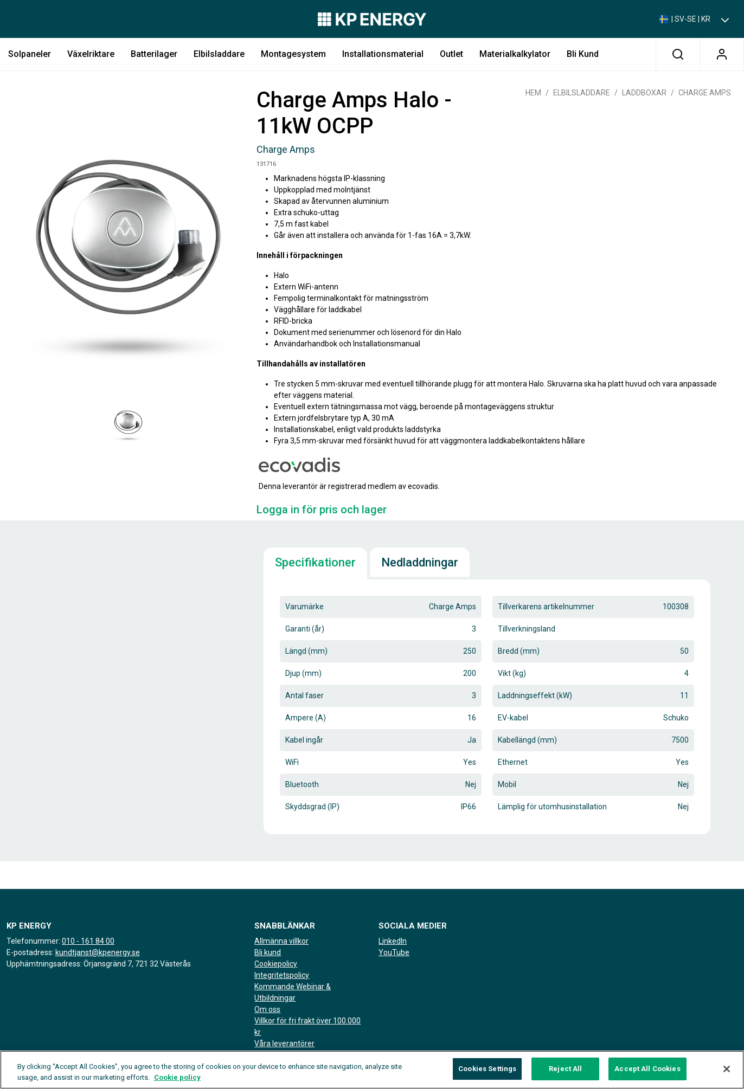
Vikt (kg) (512, 673)
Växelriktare (90, 54)
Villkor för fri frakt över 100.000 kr (307, 1026)
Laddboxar (644, 92)
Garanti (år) (304, 628)
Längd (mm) (306, 651)
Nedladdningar (419, 562)
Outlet (451, 54)
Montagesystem (293, 54)
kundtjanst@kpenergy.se (97, 952)
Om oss (267, 1009)
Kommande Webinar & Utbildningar (292, 992)
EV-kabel (513, 717)
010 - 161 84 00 (88, 941)
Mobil (507, 784)
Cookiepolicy (275, 963)
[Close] (727, 1069)
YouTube (394, 952)
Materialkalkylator (514, 54)
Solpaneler (29, 54)
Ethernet (513, 762)
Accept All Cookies (647, 1069)
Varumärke (304, 606)
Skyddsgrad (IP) (312, 806)
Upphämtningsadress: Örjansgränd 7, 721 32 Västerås (99, 963)
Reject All (565, 1069)
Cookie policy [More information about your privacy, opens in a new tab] (177, 1077)
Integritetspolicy (281, 975)
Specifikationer (315, 562)
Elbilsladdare (219, 54)
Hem (533, 92)
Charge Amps (704, 92)
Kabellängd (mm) (527, 740)
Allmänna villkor (281, 941)
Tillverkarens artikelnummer (546, 606)
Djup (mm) (303, 673)
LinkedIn (393, 941)
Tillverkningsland (526, 628)
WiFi (292, 762)
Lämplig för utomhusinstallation (552, 806)
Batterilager (154, 54)
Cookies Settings (487, 1069)
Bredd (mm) (519, 651)
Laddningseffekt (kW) (535, 695)
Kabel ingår (304, 740)
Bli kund (583, 54)
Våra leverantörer (284, 1043)
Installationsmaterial (383, 54)
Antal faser (304, 695)
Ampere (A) (305, 717)
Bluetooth (302, 784)
